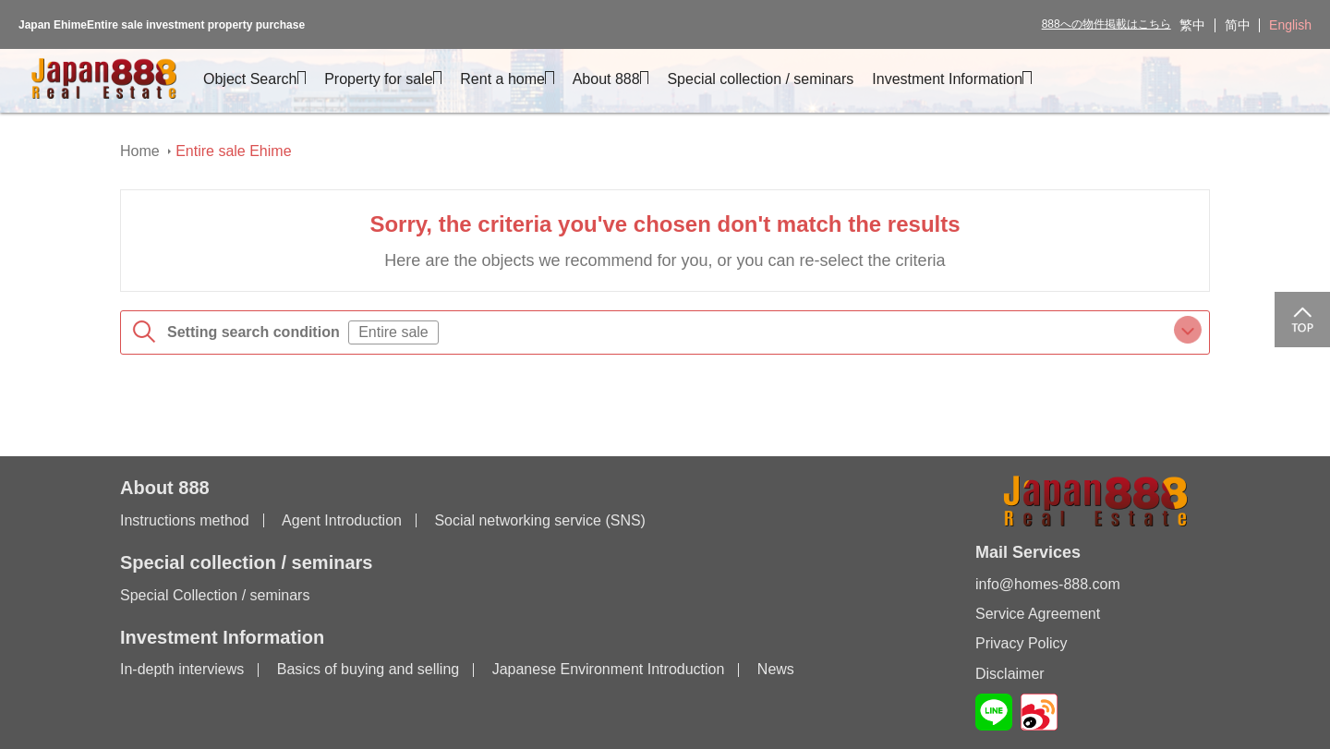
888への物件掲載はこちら (1106, 24)
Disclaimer (1010, 674)
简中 (1238, 25)
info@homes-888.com (1047, 584)
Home (140, 151)
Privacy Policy (1021, 643)
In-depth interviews (182, 669)
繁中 (1192, 25)
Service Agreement (1037, 614)
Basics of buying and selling (368, 669)
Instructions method (184, 520)
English (1290, 25)
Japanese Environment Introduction (608, 669)
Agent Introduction (342, 520)
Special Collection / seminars (214, 595)
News (775, 669)
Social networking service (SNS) (540, 520)
